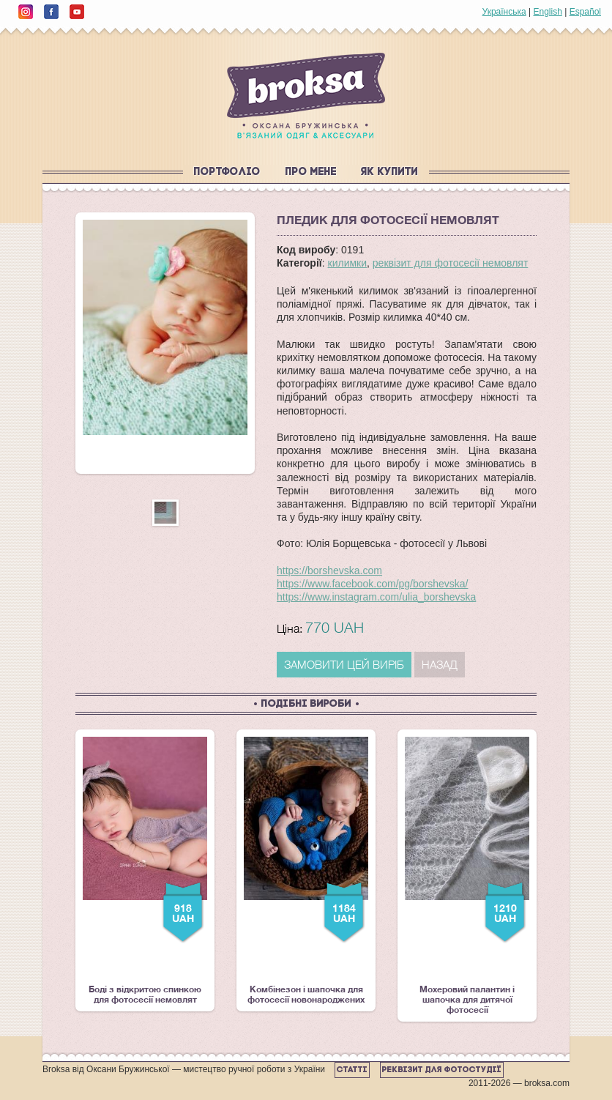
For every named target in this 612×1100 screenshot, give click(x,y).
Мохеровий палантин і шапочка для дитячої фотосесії (467, 876)
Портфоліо (227, 172)
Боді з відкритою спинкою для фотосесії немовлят (145, 871)
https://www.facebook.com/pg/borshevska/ (372, 584)
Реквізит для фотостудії (441, 1070)
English (547, 12)
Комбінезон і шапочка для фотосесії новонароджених (306, 871)
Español (585, 12)
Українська (504, 12)
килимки (347, 263)
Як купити (389, 172)
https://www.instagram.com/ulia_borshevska (376, 597)
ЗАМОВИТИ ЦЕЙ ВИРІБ (344, 664)
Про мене (311, 172)
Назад (440, 664)
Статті (352, 1070)
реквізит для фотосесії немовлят (451, 263)
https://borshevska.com (329, 570)
